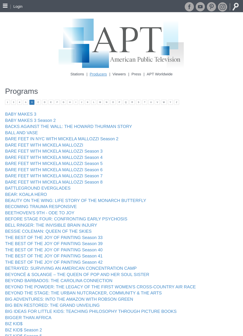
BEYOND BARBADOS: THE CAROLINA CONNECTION (56, 271)
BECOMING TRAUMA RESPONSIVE (39, 201)
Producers (98, 74)
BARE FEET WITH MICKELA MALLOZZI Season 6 (51, 166)
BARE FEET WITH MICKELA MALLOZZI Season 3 (51, 148)
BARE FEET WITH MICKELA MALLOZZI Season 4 (51, 154)
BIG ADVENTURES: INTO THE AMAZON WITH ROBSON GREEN (66, 289)
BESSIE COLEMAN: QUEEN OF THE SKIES (46, 224)
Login (17, 6)
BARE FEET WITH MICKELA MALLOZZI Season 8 (51, 177)
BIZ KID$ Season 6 (22, 330)
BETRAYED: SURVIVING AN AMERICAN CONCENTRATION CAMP (67, 259)
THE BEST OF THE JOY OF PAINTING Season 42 (51, 253)
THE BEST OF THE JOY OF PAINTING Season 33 (51, 230)
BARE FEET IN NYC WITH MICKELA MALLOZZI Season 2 (59, 136)
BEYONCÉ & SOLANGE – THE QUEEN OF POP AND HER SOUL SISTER (73, 265)
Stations (78, 74)
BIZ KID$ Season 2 (22, 318)
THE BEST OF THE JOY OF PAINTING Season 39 (51, 236)
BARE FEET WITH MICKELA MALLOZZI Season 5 (51, 160)
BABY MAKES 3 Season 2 (29, 119)
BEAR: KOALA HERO (25, 189)
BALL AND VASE (20, 130)
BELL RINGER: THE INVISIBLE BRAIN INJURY (49, 218)
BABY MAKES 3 (20, 113)
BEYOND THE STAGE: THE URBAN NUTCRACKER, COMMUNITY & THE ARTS (79, 283)
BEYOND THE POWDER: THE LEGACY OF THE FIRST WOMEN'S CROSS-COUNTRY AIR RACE (95, 277)
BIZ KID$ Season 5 (22, 324)
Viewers (119, 74)
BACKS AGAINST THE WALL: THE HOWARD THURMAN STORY (65, 125)
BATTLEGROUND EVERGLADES (36, 183)
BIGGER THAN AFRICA (27, 306)
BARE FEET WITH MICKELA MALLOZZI (42, 142)
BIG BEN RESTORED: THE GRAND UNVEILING (50, 295)
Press (136, 74)
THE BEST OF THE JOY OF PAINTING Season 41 (51, 248)
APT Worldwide (158, 74)
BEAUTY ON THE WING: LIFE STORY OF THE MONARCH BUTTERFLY (72, 195)
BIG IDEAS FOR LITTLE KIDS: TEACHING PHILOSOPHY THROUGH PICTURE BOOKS (86, 300)
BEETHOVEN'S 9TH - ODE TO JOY (38, 207)
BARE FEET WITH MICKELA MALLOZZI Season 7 (51, 172)
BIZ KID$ (13, 312)
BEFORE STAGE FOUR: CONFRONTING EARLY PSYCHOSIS (63, 213)
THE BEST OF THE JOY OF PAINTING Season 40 (51, 242)
